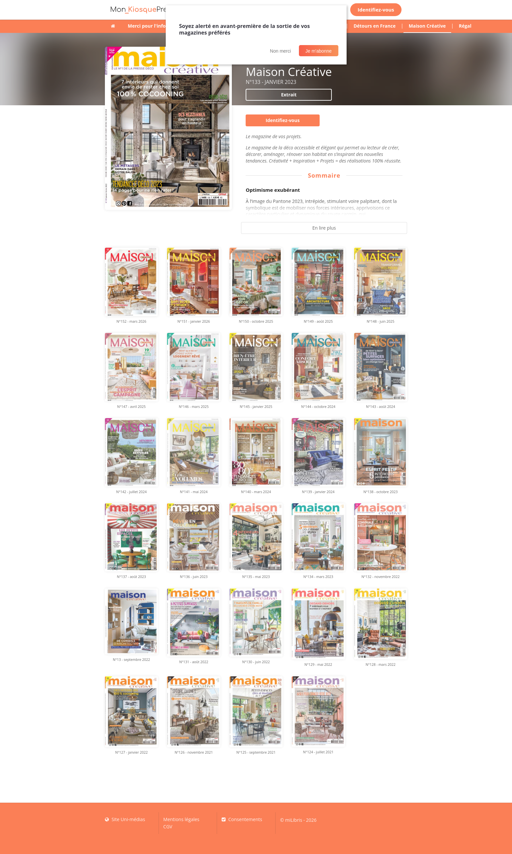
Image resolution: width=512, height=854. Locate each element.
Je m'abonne (318, 51)
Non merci (280, 51)
